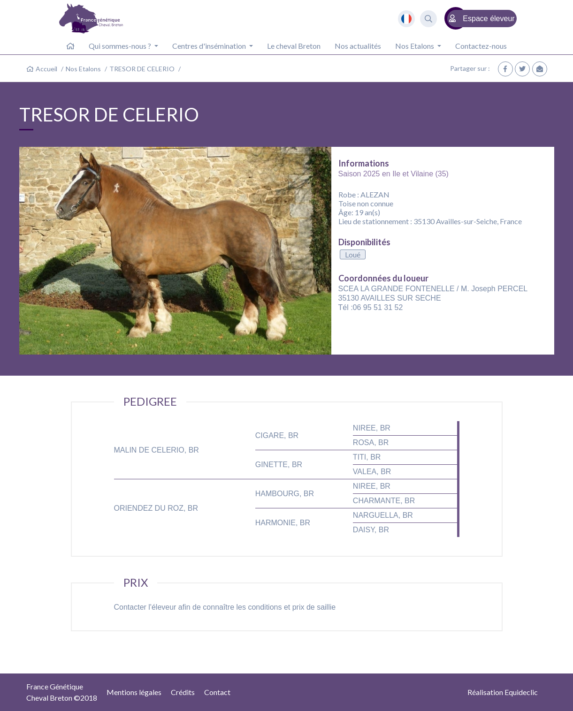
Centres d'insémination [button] (209, 45)
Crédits (183, 692)
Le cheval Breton (294, 45)
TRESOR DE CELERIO (142, 69)
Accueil (46, 69)
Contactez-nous (481, 45)
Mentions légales (134, 692)
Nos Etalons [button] (415, 45)
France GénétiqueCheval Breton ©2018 (61, 692)
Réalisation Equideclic (502, 692)
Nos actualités (358, 45)
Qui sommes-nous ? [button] (121, 45)
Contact (217, 692)
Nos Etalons (83, 69)
